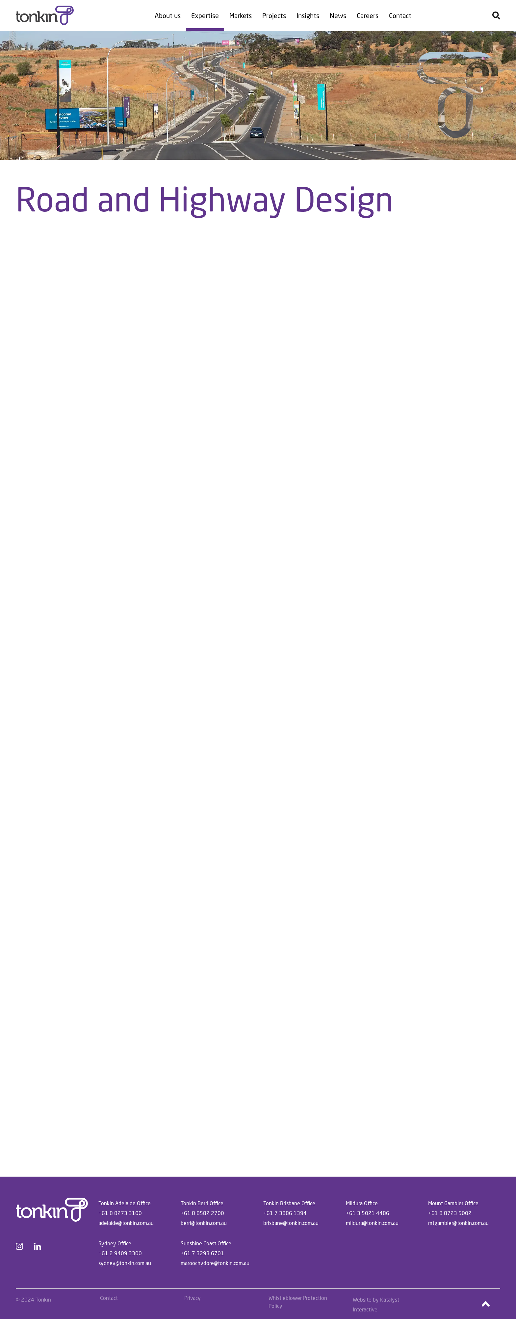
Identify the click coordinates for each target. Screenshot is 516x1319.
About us (168, 15)
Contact (400, 15)
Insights (308, 15)
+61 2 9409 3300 (120, 1253)
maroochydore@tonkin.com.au (215, 1263)
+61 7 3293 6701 (202, 1253)
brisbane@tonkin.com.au (291, 1223)
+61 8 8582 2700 (202, 1213)
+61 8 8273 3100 (120, 1213)
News (338, 15)
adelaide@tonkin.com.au (126, 1223)
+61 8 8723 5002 (450, 1213)
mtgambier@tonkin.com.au (458, 1223)
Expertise (205, 15)
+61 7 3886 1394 (285, 1213)
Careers (367, 15)
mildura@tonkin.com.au (372, 1223)
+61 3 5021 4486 (367, 1213)
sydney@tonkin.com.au (124, 1263)
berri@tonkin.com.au (204, 1223)
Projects (274, 15)
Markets (240, 15)
